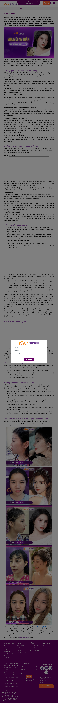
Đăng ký (29, 359)
